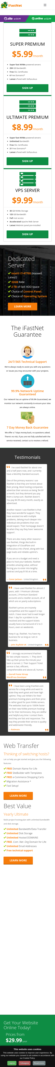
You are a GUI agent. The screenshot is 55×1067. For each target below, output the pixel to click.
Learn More (22, 306)
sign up (27, 88)
